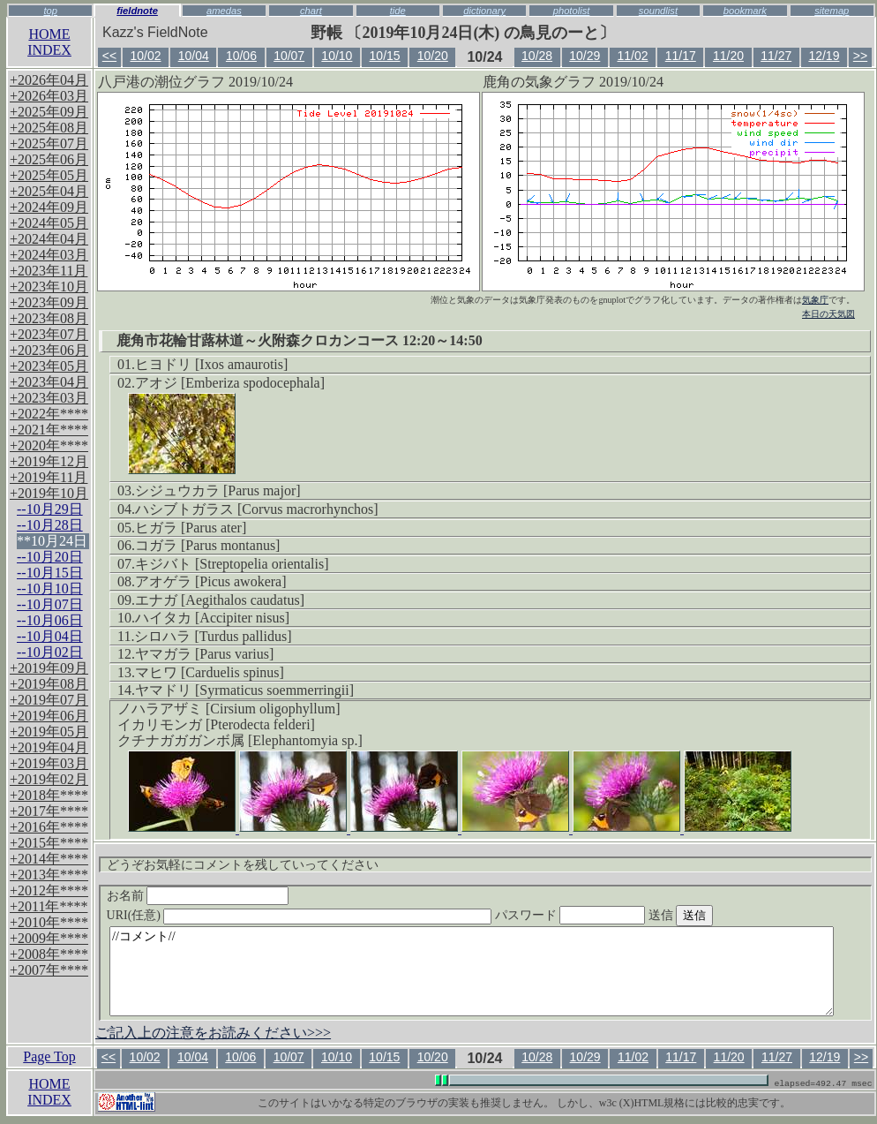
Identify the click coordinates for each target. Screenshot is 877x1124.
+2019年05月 (49, 731)
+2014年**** (49, 858)
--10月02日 (50, 652)
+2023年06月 (49, 350)
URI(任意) (317, 915)
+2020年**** (49, 445)
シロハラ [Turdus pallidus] (212, 636)
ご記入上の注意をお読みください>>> (213, 1032)
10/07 (289, 56)
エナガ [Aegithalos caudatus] (219, 599)
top (50, 10)
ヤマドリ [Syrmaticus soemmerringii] (244, 690)
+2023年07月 (49, 334)
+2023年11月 (48, 270)
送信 (713, 915)
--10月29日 (50, 509)
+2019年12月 (49, 461)
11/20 (728, 56)
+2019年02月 (49, 779)
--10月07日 (50, 604)
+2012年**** (49, 890)
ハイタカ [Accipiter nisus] (212, 617)
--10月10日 (50, 588)
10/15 (385, 56)
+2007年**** (49, 969)
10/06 (241, 56)
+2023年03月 (49, 397)
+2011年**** (48, 906)
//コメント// (471, 971)
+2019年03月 (49, 763)
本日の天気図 (828, 314)
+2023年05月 (49, 365)
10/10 (336, 56)
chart (311, 10)
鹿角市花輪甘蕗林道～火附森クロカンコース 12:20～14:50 (299, 340)
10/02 (145, 56)
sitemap (831, 10)
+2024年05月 (49, 222)
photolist (571, 10)
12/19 (823, 56)
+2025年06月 (49, 159)
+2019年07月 (49, 699)
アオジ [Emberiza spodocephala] (230, 382)
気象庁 (815, 300)
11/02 (633, 56)
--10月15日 (50, 572)
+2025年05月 (49, 175)
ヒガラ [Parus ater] (190, 527)
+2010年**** (49, 922)
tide (398, 10)
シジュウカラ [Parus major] (218, 490)
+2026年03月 (49, 95)
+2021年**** (49, 429)
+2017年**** (49, 810)
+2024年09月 (49, 207)
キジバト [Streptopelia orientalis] (232, 563)
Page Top (49, 1056)
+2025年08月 (49, 127)
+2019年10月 (49, 493)
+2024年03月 (49, 254)
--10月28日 (50, 524)
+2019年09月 (49, 667)
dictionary (484, 10)
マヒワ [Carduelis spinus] (209, 672)
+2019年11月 (48, 477)
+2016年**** (49, 826)
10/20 (432, 56)
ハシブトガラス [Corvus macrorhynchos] (257, 509)
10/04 (193, 56)
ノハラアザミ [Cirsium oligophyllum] (228, 708)
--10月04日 (50, 636)
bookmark (745, 10)
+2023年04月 (49, 381)
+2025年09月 (49, 111)
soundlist (658, 10)
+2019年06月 (49, 715)
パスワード (604, 915)
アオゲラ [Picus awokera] (211, 581)
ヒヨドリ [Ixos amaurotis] (211, 364)
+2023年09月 (49, 302)
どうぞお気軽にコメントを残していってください (243, 864)
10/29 (584, 56)
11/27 (776, 56)
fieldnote (137, 10)
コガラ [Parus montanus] (207, 545)
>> (860, 56)
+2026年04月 (49, 79)
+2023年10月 (49, 286)
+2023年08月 (49, 318)
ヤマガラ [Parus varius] (204, 653)
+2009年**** (49, 938)
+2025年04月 (49, 191)
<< (109, 56)
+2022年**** (49, 413)
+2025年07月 (49, 143)
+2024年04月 (49, 238)
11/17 (680, 56)
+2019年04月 (49, 747)
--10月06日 (50, 620)
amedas (224, 10)
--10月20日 (50, 556)
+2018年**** (49, 795)
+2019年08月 (49, 683)
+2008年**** (49, 954)
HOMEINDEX (49, 41)
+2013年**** (49, 874)
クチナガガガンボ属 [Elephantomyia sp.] (240, 740)
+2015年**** (49, 842)
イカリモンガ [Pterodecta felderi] (216, 724)
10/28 (536, 56)
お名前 (198, 895)
